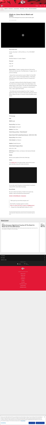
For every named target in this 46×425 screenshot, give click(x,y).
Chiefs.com (13, 162)
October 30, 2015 (28, 207)
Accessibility (23, 270)
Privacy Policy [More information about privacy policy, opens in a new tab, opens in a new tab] (23, 420)
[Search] (42, 6)
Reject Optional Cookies (40, 422)
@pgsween (23, 195)
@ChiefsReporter (16, 195)
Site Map (23, 272)
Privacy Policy (23, 265)
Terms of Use (23, 267)
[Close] (44, 417)
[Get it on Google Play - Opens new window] (26, 256)
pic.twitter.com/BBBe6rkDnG (27, 205)
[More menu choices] (44, 6)
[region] (23, 420)
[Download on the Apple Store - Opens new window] (19, 256)
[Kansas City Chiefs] (23, 260)
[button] (23, 106)
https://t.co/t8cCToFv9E (15, 205)
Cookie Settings (23, 277)
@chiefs (11, 195)
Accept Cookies (31, 422)
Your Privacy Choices (23, 275)
